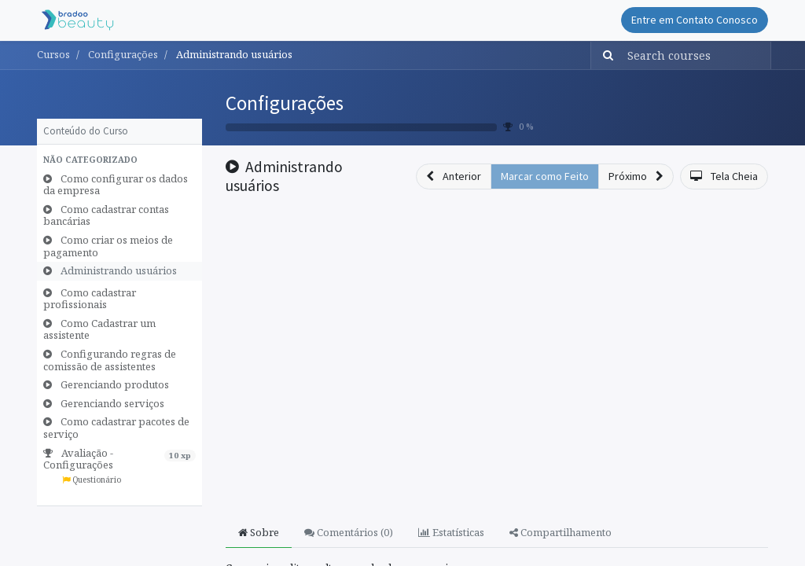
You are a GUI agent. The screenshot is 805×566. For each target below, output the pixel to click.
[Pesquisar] (604, 55)
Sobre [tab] (258, 532)
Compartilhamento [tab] (560, 532)
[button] (119, 160)
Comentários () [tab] (348, 532)
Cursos (53, 54)
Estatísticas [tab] (451, 532)
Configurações (285, 103)
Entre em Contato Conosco (694, 20)
